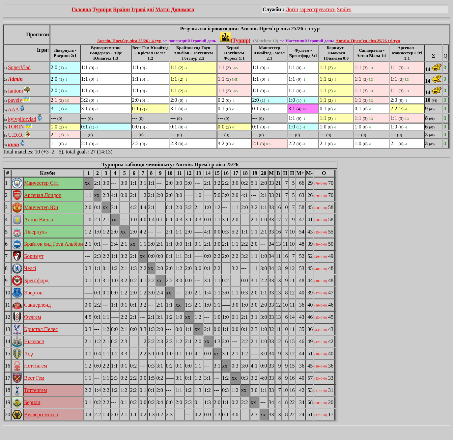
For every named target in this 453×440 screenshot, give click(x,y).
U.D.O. (15, 135)
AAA (13, 109)
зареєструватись (317, 9)
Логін (292, 9)
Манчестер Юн (41, 207)
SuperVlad (19, 67)
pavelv (15, 100)
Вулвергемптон (41, 414)
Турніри (102, 9)
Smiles (344, 9)
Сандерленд (37, 305)
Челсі (30, 268)
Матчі (162, 9)
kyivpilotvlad (22, 119)
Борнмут (33, 256)
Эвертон (33, 292)
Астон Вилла (38, 219)
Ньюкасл (34, 341)
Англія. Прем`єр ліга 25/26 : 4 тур (129, 40)
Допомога (182, 9)
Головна (81, 9)
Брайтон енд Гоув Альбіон (53, 244)
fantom (15, 91)
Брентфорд (36, 280)
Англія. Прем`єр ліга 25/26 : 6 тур (368, 40)
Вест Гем (34, 378)
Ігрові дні (142, 9)
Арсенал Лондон (42, 195)
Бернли (32, 402)
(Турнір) (235, 40)
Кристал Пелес (41, 329)
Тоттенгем (35, 390)
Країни (121, 9)
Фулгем (32, 317)
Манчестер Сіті (41, 183)
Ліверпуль (35, 231)
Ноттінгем (35, 366)
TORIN (16, 126)
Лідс (29, 353)
